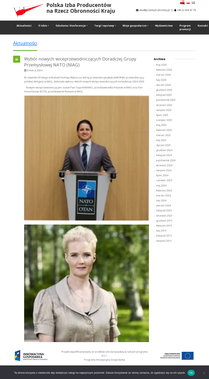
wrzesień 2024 (164, 165)
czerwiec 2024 (164, 180)
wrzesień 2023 (164, 215)
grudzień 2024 (164, 150)
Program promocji (185, 27)
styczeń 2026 (163, 85)
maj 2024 (161, 185)
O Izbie (42, 25)
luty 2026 (161, 80)
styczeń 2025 (163, 145)
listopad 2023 (164, 210)
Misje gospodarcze (135, 25)
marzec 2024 (163, 195)
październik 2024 (165, 160)
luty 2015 (161, 230)
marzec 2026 (163, 74)
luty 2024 (161, 200)
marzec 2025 (163, 135)
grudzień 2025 (164, 90)
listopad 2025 (164, 95)
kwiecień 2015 (164, 225)
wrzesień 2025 (164, 105)
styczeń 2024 (163, 205)
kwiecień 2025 (164, 130)
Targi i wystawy (104, 25)
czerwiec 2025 (164, 120)
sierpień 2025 (164, 110)
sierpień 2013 (164, 240)
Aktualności (24, 25)
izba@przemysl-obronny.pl (153, 10)
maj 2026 (161, 64)
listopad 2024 (164, 155)
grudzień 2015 (164, 220)
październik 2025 (165, 100)
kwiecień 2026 (164, 69)
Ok (191, 372)
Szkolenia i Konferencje (71, 25)
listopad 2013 (164, 235)
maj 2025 (161, 125)
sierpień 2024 (164, 170)
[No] (204, 373)
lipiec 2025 (162, 115)
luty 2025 (161, 140)
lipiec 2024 (162, 175)
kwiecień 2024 (164, 190)
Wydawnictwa (164, 25)
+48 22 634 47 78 (186, 10)
